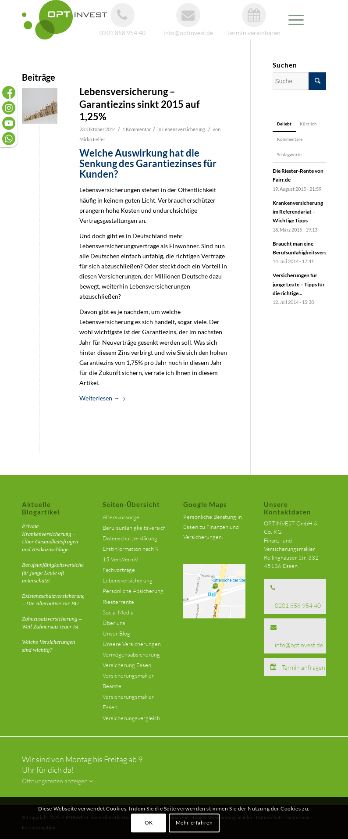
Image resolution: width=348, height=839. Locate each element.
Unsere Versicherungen (132, 643)
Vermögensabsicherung (131, 654)
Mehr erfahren (194, 822)
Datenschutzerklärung (130, 538)
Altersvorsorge (121, 517)
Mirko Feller (92, 139)
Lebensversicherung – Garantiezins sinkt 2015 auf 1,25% (139, 104)
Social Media (118, 612)
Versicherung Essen (127, 664)
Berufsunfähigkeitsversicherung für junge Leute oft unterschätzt (58, 572)
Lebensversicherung (183, 129)
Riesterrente (118, 601)
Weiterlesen (104, 398)
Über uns (114, 622)
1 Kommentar (136, 129)
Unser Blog (116, 633)
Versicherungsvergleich (131, 717)
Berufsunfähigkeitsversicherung (142, 527)
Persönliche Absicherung (133, 590)
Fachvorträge (119, 569)
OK (149, 822)
